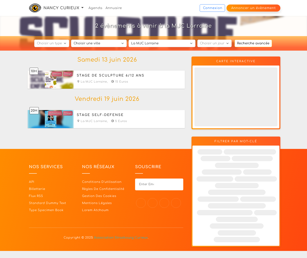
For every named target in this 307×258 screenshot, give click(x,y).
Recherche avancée (253, 43)
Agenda (95, 8)
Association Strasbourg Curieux (121, 237)
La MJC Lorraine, (92, 81)
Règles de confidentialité (103, 188)
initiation (55, 113)
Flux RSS (36, 195)
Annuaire (114, 8)
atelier (56, 74)
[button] (82, 8)
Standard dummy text (47, 202)
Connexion (212, 8)
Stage (68, 74)
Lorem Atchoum (95, 210)
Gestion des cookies (99, 195)
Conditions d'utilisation (102, 181)
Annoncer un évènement (253, 8)
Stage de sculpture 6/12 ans (110, 75)
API (31, 181)
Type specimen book (46, 210)
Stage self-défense (100, 115)
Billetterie (37, 188)
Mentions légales (97, 202)
